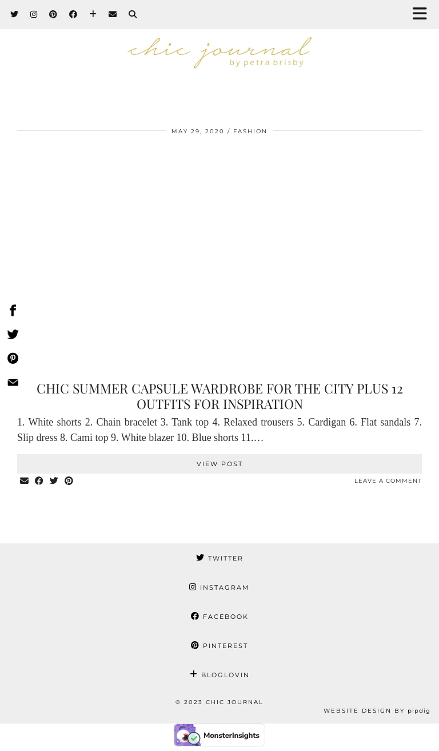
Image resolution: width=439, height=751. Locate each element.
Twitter (220, 558)
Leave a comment (388, 480)
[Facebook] (73, 14)
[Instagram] (34, 14)
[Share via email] (24, 481)
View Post (220, 464)
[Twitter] (14, 14)
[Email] (113, 14)
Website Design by (377, 710)
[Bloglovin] (93, 14)
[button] (423, 14)
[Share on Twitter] (54, 481)
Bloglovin (220, 675)
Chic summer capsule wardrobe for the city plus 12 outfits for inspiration (220, 396)
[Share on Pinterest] (69, 481)
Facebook (220, 617)
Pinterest (219, 646)
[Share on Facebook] (39, 481)
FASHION (250, 131)
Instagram (219, 587)
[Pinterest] (53, 14)
